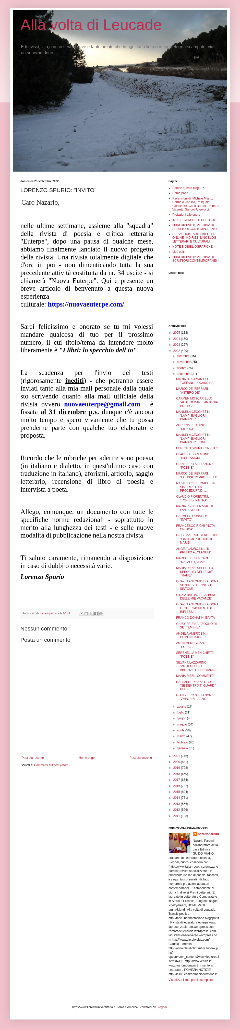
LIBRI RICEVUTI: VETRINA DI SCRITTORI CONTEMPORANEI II (195, 258)
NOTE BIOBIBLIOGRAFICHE (192, 246)
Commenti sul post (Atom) (51, 765)
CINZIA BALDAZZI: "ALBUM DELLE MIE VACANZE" (195, 596)
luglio (181, 712)
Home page (87, 758)
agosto (182, 706)
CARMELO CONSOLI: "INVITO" (191, 517)
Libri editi (178, 252)
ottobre (182, 368)
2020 (177, 762)
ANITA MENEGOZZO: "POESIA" (191, 644)
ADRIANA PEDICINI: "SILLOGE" (190, 426)
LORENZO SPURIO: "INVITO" (197, 448)
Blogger (162, 1007)
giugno (182, 718)
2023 (177, 344)
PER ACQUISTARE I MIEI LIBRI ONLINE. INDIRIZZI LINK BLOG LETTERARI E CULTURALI (194, 237)
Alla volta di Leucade (91, 24)
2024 (177, 339)
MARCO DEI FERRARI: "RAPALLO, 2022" (192, 560)
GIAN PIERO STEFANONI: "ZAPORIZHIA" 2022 (194, 697)
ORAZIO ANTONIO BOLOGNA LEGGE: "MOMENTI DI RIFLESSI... (197, 608)
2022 (177, 351)
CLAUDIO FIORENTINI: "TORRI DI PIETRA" (192, 498)
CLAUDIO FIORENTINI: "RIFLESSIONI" (192, 456)
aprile (181, 730)
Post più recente (33, 758)
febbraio (183, 742)
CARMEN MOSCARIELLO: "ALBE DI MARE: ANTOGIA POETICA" (197, 402)
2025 (177, 332)
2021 (177, 756)
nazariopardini (208, 834)
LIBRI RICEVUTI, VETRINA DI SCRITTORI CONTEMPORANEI (194, 226)
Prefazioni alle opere (186, 214)
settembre (184, 374)
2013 (177, 804)
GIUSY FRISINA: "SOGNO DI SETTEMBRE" (196, 625)
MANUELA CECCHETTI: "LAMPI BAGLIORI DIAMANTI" (193, 415)
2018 (177, 774)
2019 (177, 768)
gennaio (183, 748)
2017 (177, 780)
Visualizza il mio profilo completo (191, 980)
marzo (181, 736)
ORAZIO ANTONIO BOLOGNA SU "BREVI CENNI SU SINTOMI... (197, 585)
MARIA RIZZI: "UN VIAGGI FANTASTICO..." (194, 508)
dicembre (183, 356)
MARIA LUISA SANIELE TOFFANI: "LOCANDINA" (195, 381)
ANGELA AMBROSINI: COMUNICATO (191, 635)
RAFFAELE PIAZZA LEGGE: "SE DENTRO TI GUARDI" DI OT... (196, 685)
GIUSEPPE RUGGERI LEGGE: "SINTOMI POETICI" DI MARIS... (197, 538)
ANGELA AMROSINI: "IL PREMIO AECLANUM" (193, 550)
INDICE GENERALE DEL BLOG (194, 220)
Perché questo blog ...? (188, 188)
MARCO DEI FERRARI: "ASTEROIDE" (192, 390)
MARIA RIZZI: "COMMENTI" (195, 676)
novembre (184, 362)
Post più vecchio (141, 758)
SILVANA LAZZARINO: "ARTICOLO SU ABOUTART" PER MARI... (196, 666)
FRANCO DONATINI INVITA (195, 617)
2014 (177, 798)
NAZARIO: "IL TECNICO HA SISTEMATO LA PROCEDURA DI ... (195, 486)
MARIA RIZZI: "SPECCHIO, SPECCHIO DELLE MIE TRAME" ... (195, 571)
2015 (177, 792)
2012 (177, 810)
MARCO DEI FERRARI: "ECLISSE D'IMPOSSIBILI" (196, 475)
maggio (182, 724)
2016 (177, 786)
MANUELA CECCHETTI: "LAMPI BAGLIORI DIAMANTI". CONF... (193, 438)
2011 (177, 816)
